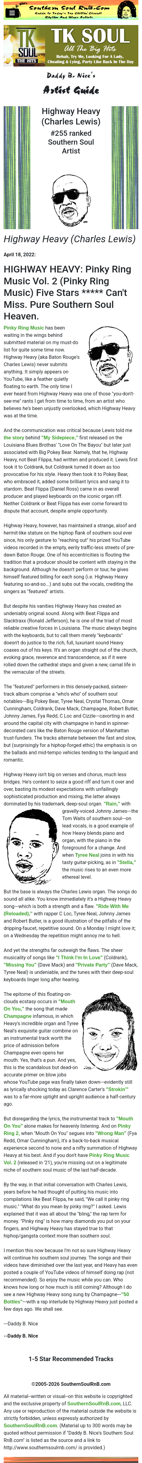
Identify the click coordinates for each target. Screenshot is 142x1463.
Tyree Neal (87, 855)
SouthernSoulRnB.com (94, 1403)
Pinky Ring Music (24, 327)
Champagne (18, 1016)
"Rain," (112, 803)
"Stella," (126, 862)
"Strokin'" (117, 1089)
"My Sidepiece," (59, 437)
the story (14, 437)
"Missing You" (20, 965)
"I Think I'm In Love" (79, 957)
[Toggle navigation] (12, 13)
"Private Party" (93, 965)
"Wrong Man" (110, 1133)
